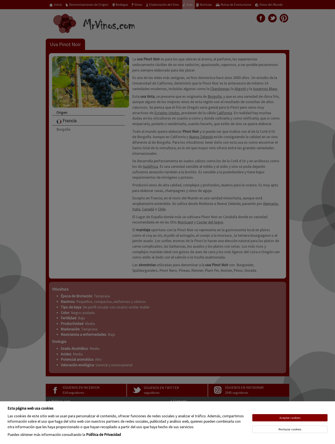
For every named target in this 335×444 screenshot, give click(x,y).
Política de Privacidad (103, 434)
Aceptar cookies (290, 418)
